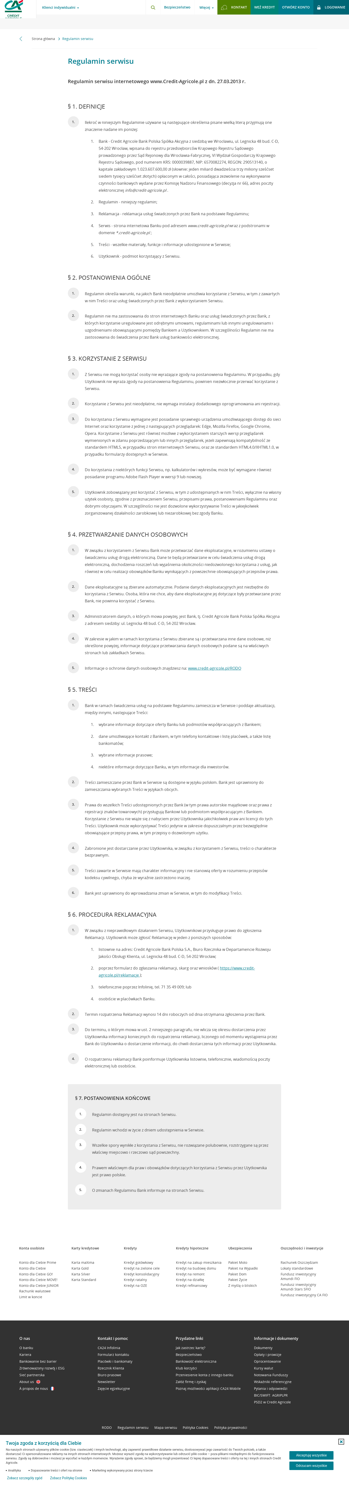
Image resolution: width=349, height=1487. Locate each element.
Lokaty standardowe (297, 1268)
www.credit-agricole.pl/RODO (214, 668)
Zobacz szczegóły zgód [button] (24, 1478)
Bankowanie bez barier (38, 1361)
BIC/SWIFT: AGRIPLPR (271, 1395)
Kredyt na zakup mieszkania (199, 1262)
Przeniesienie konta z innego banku (204, 1375)
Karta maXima (82, 1262)
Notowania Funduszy (271, 1375)
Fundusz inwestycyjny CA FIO (304, 1295)
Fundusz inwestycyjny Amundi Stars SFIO (298, 1287)
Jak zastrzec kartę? (190, 1347)
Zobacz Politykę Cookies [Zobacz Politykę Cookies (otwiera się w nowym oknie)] (68, 1478)
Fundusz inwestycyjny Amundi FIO (298, 1276)
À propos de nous (36, 1388)
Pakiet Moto (237, 1262)
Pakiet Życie (237, 1279)
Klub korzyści (186, 1368)
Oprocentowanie (267, 1361)
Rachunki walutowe (35, 1291)
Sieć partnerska (32, 1375)
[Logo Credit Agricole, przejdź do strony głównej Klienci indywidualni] (18, 14)
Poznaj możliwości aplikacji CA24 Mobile (208, 1388)
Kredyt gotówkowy (138, 1262)
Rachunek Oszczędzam (299, 1262)
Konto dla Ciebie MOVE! (38, 1279)
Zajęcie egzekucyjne (114, 1388)
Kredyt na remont (190, 1274)
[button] (341, 1442)
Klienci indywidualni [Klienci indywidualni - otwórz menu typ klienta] (58, 7)
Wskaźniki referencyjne (273, 1381)
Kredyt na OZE (135, 1285)
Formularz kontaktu (113, 1354)
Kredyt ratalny (135, 1279)
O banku (26, 1347)
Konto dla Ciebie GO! (36, 1274)
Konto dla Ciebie (32, 1268)
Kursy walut (263, 1368)
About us (29, 1381)
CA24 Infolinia (109, 1347)
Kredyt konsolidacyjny (141, 1274)
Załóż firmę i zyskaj (191, 1381)
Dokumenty (263, 1347)
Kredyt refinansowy (191, 1285)
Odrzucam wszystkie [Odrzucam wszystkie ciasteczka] (311, 1466)
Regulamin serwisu (133, 1427)
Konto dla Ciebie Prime (37, 1262)
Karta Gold (80, 1268)
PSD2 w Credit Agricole (272, 1402)
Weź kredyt (264, 7)
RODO (107, 1427)
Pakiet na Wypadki (243, 1268)
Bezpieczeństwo (177, 7)
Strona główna (44, 38)
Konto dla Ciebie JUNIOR (39, 1285)
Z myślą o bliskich (242, 1285)
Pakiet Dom (237, 1274)
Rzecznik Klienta (111, 1368)
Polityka (195, 1427)
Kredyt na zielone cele (142, 1268)
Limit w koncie (30, 1297)
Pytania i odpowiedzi (270, 1388)
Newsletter (106, 1381)
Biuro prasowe (109, 1375)
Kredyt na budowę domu (196, 1268)
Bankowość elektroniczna (196, 1361)
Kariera (25, 1354)
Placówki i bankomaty (115, 1361)
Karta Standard (83, 1279)
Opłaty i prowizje (267, 1354)
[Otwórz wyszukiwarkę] (153, 7)
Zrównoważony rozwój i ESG (41, 1368)
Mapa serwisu (165, 1427)
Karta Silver (80, 1274)
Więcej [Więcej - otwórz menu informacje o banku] (204, 7)
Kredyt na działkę (190, 1279)
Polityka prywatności (230, 1427)
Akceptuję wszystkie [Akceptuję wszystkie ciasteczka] (311, 1455)
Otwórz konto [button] (296, 7)
